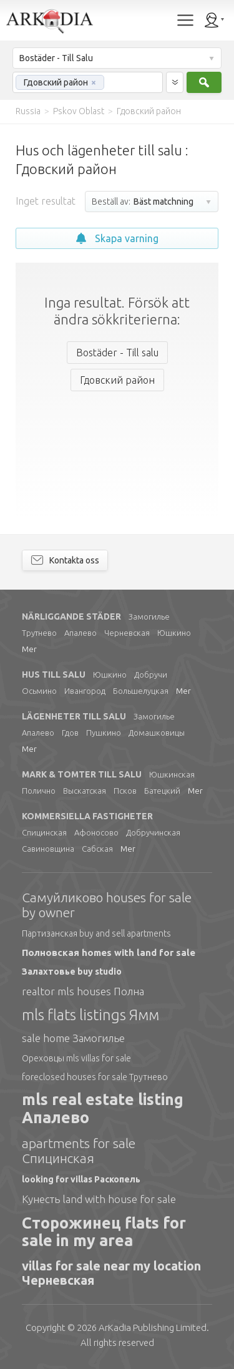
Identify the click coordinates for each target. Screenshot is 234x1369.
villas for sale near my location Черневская (111, 1273)
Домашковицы (157, 732)
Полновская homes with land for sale (108, 952)
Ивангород (84, 690)
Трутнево (39, 632)
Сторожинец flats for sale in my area (104, 1232)
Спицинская (44, 832)
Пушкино (103, 732)
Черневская (127, 632)
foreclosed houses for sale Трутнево (95, 1077)
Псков (125, 790)
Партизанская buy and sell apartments (96, 933)
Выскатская (84, 790)
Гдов (70, 732)
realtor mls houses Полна (83, 991)
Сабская (97, 848)
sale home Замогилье (73, 1038)
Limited (153, 1327)
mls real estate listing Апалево (102, 1108)
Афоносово (96, 832)
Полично (39, 790)
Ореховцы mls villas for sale (76, 1058)
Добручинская (153, 832)
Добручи (150, 674)
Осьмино (39, 690)
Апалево (80, 632)
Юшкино (174, 632)
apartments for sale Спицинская (78, 1151)
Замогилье (149, 616)
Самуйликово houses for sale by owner (107, 905)
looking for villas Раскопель (81, 1179)
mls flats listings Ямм (90, 1014)
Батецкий (162, 790)
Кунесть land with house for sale (99, 1199)
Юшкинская (172, 774)
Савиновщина (48, 848)
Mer (29, 649)
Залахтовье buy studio (72, 972)
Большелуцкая (140, 690)
